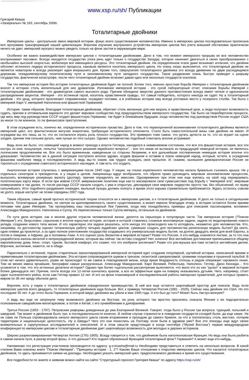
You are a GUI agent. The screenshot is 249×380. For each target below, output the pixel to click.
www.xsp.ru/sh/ (107, 10)
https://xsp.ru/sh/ (189, 360)
